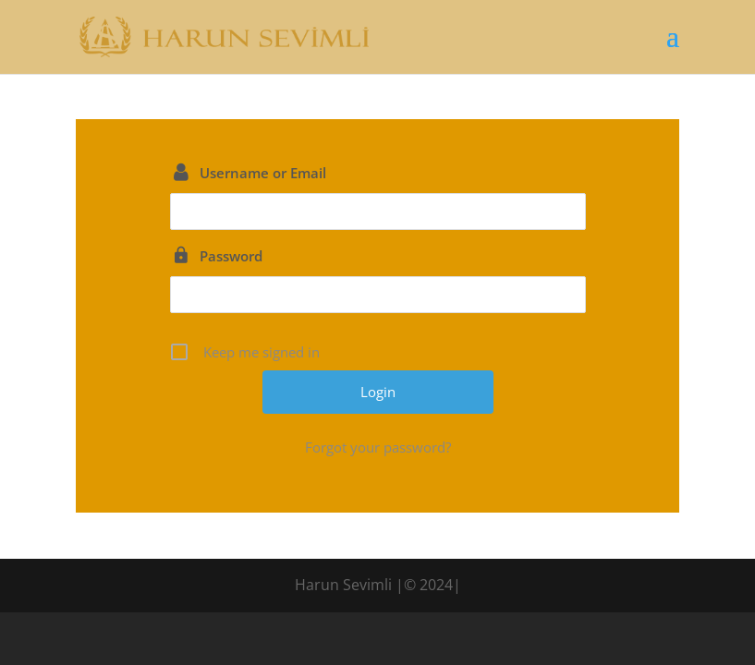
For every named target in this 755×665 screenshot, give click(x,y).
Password (231, 256)
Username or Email (263, 172)
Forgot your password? (378, 447)
